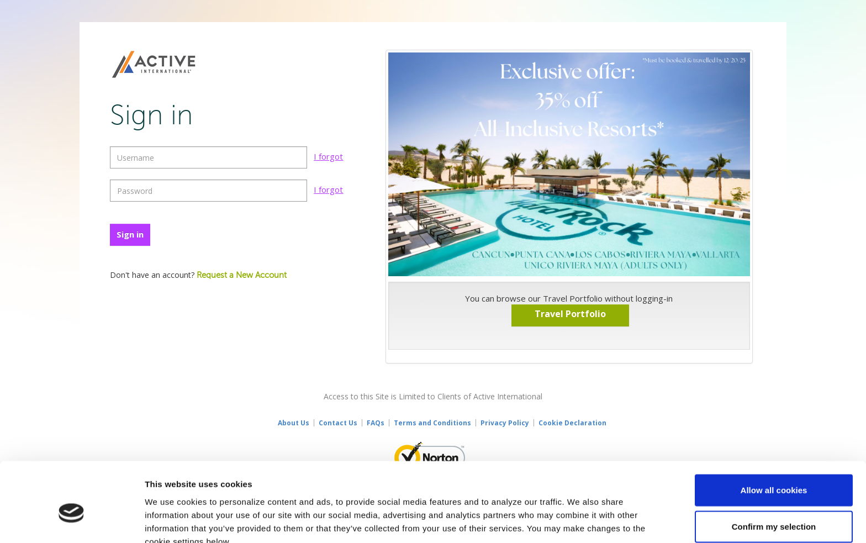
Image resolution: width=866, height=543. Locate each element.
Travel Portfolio (570, 314)
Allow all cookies (774, 434)
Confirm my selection (774, 471)
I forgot (328, 156)
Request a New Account (242, 275)
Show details (579, 521)
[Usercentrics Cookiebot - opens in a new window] (71, 521)
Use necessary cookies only (774, 507)
